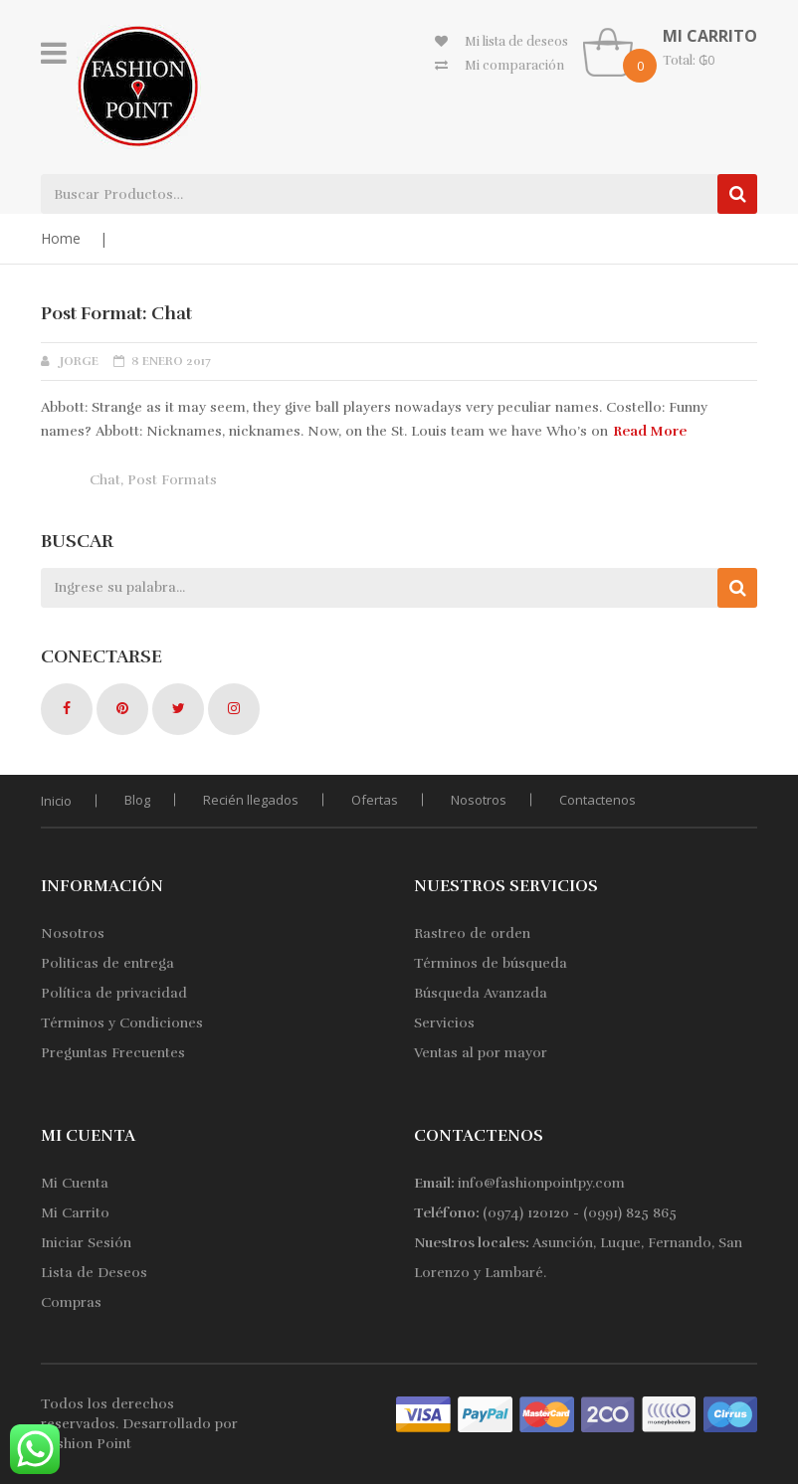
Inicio (56, 801)
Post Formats (172, 479)
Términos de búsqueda (490, 963)
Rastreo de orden (472, 933)
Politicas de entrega (107, 963)
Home (61, 238)
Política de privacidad (114, 993)
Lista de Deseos (94, 1272)
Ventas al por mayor (480, 1052)
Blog (137, 800)
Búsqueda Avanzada (480, 993)
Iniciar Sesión (86, 1242)
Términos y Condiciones (122, 1023)
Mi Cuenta (74, 1183)
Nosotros (478, 800)
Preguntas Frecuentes (113, 1052)
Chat (105, 479)
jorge (79, 361)
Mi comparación (514, 66)
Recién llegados (251, 800)
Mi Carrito (75, 1213)
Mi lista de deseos (516, 42)
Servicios (444, 1023)
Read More (650, 431)
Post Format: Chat (116, 313)
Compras (71, 1302)
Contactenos (597, 800)
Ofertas (374, 800)
